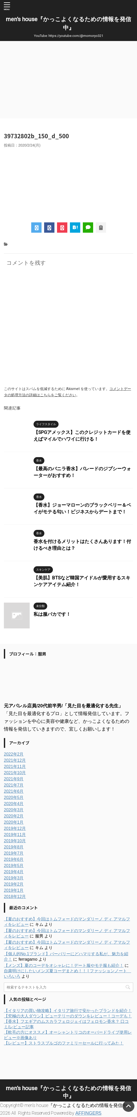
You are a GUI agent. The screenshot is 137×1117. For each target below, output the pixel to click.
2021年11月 (15, 766)
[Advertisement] (68, 80)
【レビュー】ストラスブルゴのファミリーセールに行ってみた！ (64, 1043)
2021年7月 (14, 785)
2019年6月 (14, 859)
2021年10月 (15, 773)
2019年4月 (14, 872)
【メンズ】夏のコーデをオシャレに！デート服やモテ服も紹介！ (64, 965)
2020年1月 (14, 822)
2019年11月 (15, 834)
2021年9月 (14, 779)
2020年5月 (14, 797)
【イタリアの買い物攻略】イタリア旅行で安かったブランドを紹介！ (68, 1010)
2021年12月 (15, 760)
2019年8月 (14, 847)
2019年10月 (15, 841)
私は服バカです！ (52, 614)
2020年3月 (14, 810)
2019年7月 (14, 853)
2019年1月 (14, 890)
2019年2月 (14, 884)
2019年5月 (14, 865)
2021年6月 (14, 791)
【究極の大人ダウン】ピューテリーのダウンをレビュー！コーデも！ (68, 1016)
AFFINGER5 (88, 1113)
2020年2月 (14, 816)
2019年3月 (14, 878)
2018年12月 (15, 896)
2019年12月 (15, 828)
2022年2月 (14, 754)
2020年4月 (14, 804)
